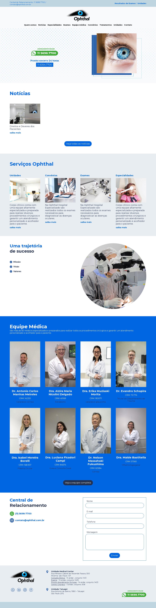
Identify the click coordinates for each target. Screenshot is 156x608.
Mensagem (92, 532)
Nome (90, 501)
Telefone (91, 522)
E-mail (90, 511)
